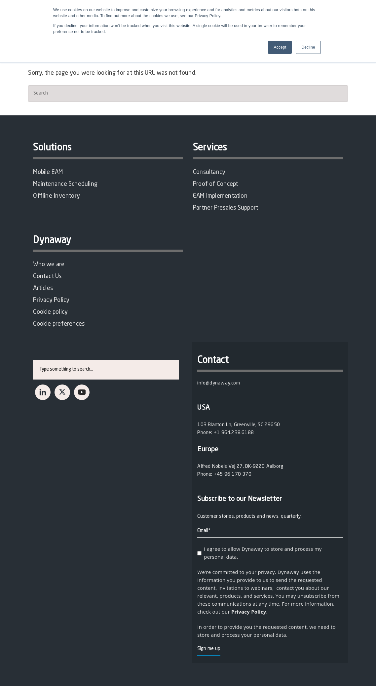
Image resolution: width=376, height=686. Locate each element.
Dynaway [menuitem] (52, 240)
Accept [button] (280, 47)
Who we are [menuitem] (48, 264)
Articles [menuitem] (43, 288)
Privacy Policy (248, 611)
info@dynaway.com (218, 383)
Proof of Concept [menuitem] (215, 184)
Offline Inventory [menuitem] (56, 196)
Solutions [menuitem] (52, 148)
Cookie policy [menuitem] (50, 312)
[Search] (188, 93)
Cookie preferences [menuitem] (59, 324)
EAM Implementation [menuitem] (220, 196)
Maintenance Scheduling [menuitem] (65, 184)
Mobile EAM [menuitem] (48, 172)
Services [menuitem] (210, 148)
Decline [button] (308, 47)
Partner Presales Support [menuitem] (225, 208)
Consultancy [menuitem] (209, 172)
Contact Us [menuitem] (47, 276)
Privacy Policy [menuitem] (51, 300)
